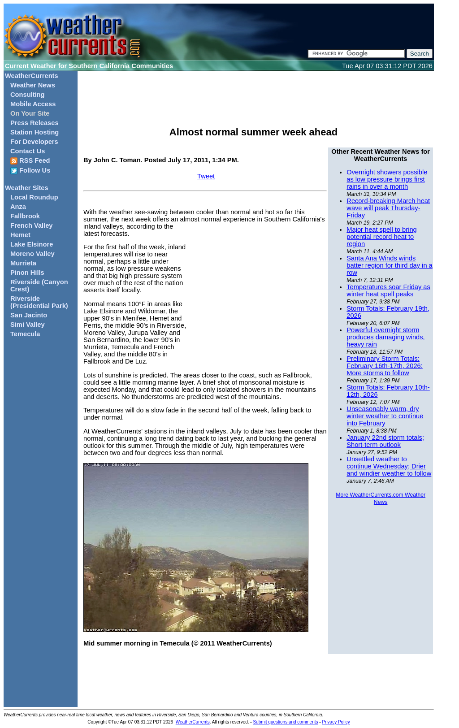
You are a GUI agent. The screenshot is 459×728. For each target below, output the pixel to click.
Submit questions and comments (285, 721)
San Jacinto (28, 315)
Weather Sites (26, 187)
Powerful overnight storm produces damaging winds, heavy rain (385, 337)
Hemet (20, 234)
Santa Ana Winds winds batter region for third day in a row (389, 265)
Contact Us (27, 151)
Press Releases (34, 122)
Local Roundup (34, 197)
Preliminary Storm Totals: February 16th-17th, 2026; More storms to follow (384, 366)
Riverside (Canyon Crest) (39, 285)
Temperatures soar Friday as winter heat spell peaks (388, 290)
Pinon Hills (27, 272)
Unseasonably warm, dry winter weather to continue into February (384, 416)
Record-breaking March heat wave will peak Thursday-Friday (388, 208)
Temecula (25, 334)
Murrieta (23, 263)
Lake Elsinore (31, 244)
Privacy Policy (336, 721)
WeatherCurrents (31, 75)
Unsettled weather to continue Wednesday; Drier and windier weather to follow (388, 466)
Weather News (32, 85)
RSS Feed (30, 161)
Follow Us (30, 170)
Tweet (206, 176)
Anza (18, 206)
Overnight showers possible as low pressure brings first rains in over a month (386, 179)
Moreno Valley (32, 253)
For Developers (34, 141)
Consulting (27, 94)
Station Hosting (34, 132)
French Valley (31, 225)
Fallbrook (25, 216)
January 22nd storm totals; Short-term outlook (385, 441)
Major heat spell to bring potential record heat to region (381, 236)
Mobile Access (33, 104)
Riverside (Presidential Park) (39, 302)
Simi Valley (27, 324)
